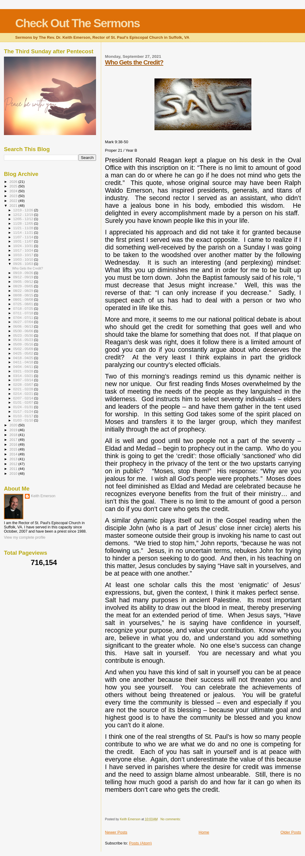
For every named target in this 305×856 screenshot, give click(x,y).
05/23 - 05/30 (23, 335)
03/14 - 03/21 (23, 376)
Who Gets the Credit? (134, 62)
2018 (13, 435)
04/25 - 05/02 (23, 353)
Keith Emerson (43, 496)
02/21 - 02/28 (23, 389)
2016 (13, 444)
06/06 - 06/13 (23, 326)
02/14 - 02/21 (23, 393)
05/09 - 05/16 (23, 344)
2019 (13, 430)
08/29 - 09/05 (23, 286)
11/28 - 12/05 (23, 223)
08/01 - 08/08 (23, 299)
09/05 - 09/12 (23, 281)
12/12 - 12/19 (23, 214)
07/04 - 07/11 (23, 317)
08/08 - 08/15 (23, 295)
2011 (13, 469)
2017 (13, 439)
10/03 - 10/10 (23, 259)
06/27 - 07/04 (23, 322)
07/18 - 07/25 (23, 308)
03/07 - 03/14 (23, 380)
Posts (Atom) (140, 843)
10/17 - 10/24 (23, 250)
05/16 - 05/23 (23, 340)
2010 (13, 473)
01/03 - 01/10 (23, 420)
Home (204, 832)
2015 (13, 449)
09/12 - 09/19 (23, 277)
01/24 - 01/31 (23, 407)
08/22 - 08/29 (23, 290)
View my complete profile (24, 537)
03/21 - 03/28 (23, 371)
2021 (13, 205)
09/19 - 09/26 (23, 273)
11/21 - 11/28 (23, 228)
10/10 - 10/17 (23, 255)
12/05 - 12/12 (23, 219)
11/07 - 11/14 (23, 237)
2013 (13, 459)
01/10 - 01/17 (23, 416)
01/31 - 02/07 (23, 402)
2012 (13, 464)
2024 (13, 191)
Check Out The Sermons (77, 23)
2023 (13, 196)
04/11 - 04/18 (23, 362)
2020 (13, 425)
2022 (13, 201)
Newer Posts (116, 832)
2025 (13, 186)
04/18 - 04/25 (23, 358)
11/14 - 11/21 (23, 232)
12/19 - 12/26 (23, 210)
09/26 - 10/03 (23, 264)
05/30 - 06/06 (23, 331)
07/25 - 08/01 (23, 304)
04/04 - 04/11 (23, 367)
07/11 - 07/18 (23, 313)
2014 (13, 454)
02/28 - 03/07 (23, 384)
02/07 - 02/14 (23, 398)
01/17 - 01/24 (23, 411)
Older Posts (290, 832)
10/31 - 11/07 (23, 241)
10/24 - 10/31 (23, 246)
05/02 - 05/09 (23, 349)
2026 (13, 181)
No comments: (171, 819)
